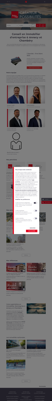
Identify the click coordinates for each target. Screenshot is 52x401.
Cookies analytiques (23, 212)
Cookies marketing (23, 220)
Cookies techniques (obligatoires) (23, 204)
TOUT (31, 230)
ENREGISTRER (32, 228)
